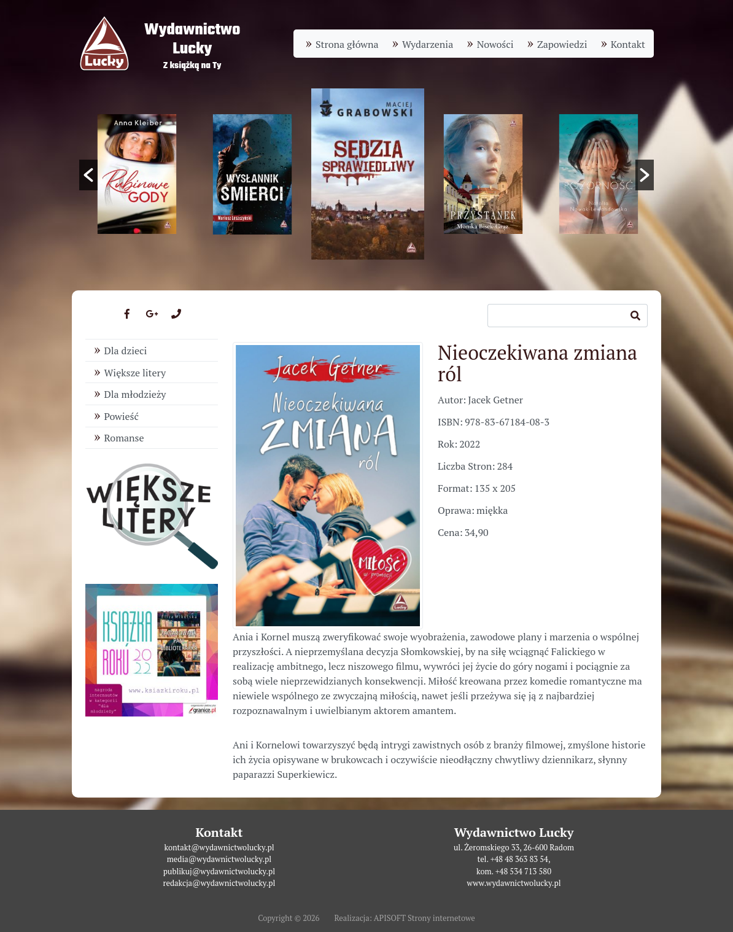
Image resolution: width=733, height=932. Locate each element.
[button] (88, 175)
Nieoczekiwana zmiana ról (537, 363)
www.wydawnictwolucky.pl (513, 883)
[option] (367, 174)
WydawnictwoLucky (192, 39)
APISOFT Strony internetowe (424, 918)
